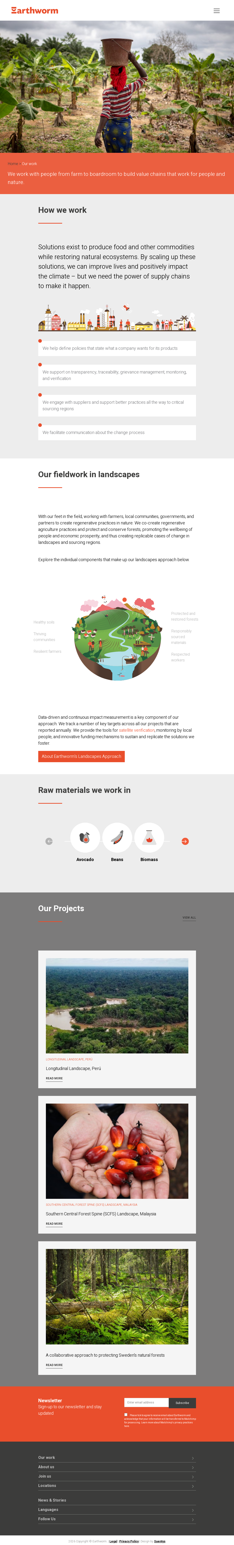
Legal (113, 1541)
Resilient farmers (47, 651)
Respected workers (180, 657)
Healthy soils (43, 622)
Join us (44, 1476)
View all (189, 917)
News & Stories (52, 1500)
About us (46, 1467)
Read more (54, 1078)
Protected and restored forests (184, 616)
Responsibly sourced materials (181, 637)
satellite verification (137, 730)
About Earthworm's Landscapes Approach (81, 756)
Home (13, 164)
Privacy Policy (129, 1541)
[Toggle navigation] (217, 10)
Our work (46, 1458)
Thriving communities (44, 637)
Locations (47, 1486)
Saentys (159, 1541)
